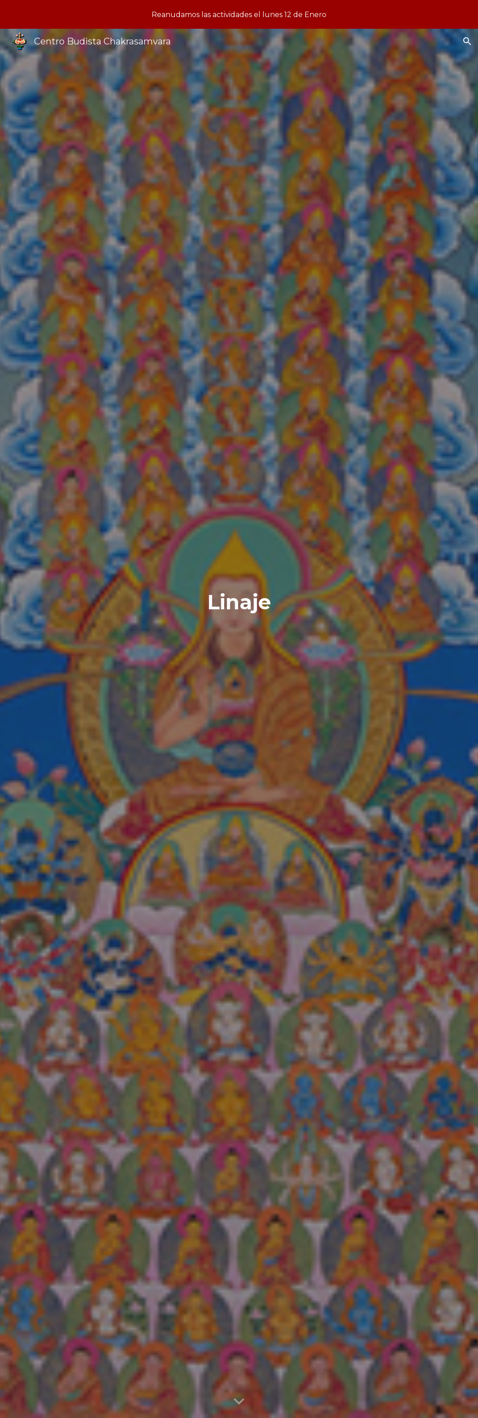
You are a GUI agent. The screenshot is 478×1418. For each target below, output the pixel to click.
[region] (239, 14)
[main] (239, 724)
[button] (467, 41)
